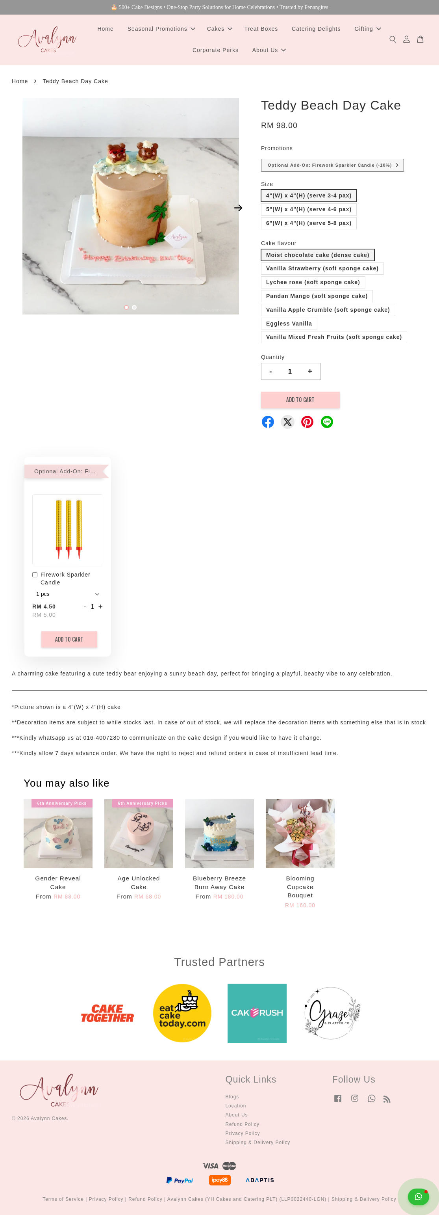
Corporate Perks (216, 50)
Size (267, 184)
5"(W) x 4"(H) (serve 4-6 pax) (309, 209)
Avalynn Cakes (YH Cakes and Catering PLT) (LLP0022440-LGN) (247, 1199)
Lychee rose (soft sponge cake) (313, 282)
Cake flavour (279, 243)
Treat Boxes (261, 29)
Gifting (367, 29)
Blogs (232, 1097)
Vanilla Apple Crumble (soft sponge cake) (328, 310)
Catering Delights (316, 29)
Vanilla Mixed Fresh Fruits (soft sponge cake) (334, 337)
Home (105, 29)
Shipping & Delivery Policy (258, 1142)
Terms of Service (63, 1199)
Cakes (220, 29)
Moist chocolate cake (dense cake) (318, 255)
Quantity (273, 357)
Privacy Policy (243, 1133)
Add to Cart (69, 639)
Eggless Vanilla (289, 323)
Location (236, 1106)
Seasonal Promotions (161, 29)
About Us (269, 50)
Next (238, 208)
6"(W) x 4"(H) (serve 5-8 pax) (309, 223)
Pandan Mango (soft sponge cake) (317, 296)
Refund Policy (242, 1124)
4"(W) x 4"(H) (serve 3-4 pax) (309, 195)
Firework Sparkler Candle (61, 578)
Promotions (277, 148)
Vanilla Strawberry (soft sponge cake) (322, 268)
